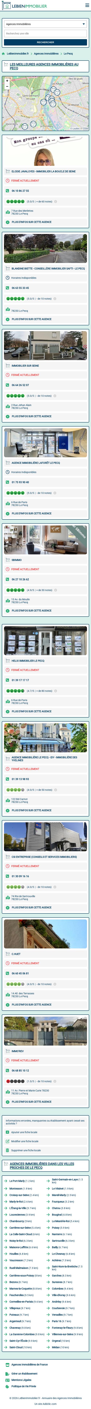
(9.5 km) (21, 1295)
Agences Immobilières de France (29, 1364)
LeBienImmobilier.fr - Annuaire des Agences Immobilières (50, 1398)
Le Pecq (68, 53)
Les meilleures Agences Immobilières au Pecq (44, 66)
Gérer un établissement (24, 1373)
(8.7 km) (18, 1282)
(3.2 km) (63, 1201)
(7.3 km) (61, 1260)
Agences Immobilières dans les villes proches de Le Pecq (42, 1166)
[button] (56, 92)
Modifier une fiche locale (24, 1141)
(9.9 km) (67, 1334)
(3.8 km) (61, 1208)
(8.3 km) (61, 1275)
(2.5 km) (64, 1195)
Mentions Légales (21, 1380)
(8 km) (25, 1275)
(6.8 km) (18, 1253)
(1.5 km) (67, 1181)
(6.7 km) (60, 1247)
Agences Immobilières (46, 53)
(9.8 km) (20, 1327)
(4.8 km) (62, 1214)
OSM (85, 128)
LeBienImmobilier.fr (18, 53)
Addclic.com (49, 1403)
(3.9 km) (22, 1214)
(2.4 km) (24, 1195)
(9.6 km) (63, 1295)
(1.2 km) (22, 1181)
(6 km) (24, 1234)
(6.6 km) (23, 1247)
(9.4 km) (62, 1288)
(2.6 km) (21, 1201)
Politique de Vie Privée (23, 1386)
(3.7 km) (22, 1208)
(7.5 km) (67, 1268)
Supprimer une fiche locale (26, 1150)
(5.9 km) (60, 1227)
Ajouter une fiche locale (24, 1132)
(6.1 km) (62, 1234)
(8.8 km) (25, 1288)
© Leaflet (74, 128)
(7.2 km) (21, 1260)
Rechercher (45, 42)
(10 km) (61, 1340)
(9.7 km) (19, 1308)
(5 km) (20, 1221)
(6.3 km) (21, 1240)
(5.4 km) (65, 1221)
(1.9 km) (20, 1188)
